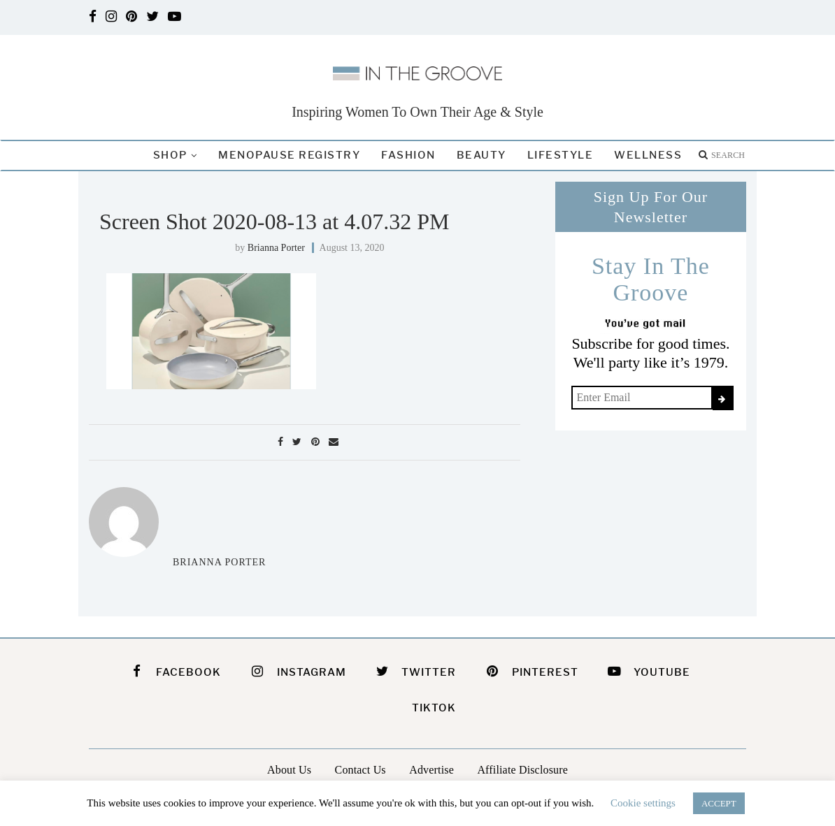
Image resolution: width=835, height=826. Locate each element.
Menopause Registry (289, 155)
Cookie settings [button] (643, 803)
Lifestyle (560, 155)
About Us (289, 770)
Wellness (648, 155)
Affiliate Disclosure (522, 770)
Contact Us (360, 770)
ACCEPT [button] (718, 803)
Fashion (408, 155)
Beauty (481, 155)
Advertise (431, 770)
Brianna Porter (276, 247)
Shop (170, 155)
